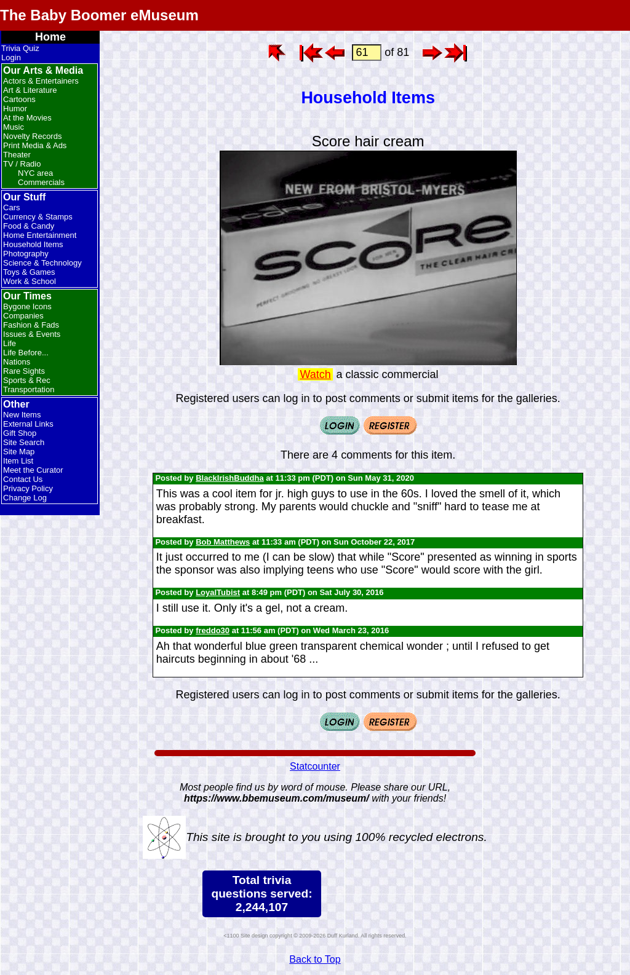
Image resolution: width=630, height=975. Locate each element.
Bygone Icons (27, 306)
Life (9, 343)
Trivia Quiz (20, 48)
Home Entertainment (39, 235)
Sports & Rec (26, 380)
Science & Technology (42, 262)
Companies (23, 315)
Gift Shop (19, 433)
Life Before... (26, 352)
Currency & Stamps (38, 216)
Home (50, 37)
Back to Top (314, 959)
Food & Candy (28, 226)
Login (11, 57)
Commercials (41, 182)
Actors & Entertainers (41, 80)
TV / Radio (22, 163)
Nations (16, 361)
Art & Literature (30, 90)
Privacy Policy (28, 488)
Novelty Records (32, 136)
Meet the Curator (33, 470)
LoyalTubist (218, 592)
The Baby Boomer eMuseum (99, 15)
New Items (22, 414)
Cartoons (19, 99)
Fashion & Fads (31, 325)
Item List (18, 460)
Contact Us (22, 479)
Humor (15, 108)
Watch (315, 374)
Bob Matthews (223, 542)
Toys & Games (29, 272)
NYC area (35, 173)
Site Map (18, 451)
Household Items (33, 244)
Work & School (29, 281)
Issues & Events (31, 334)
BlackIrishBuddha (230, 478)
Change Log (25, 497)
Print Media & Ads (34, 145)
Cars (11, 207)
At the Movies (27, 117)
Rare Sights (24, 371)
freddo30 (212, 630)
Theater (17, 154)
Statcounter (315, 766)
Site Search (23, 442)
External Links (28, 423)
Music (13, 127)
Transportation (28, 389)
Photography (26, 253)
